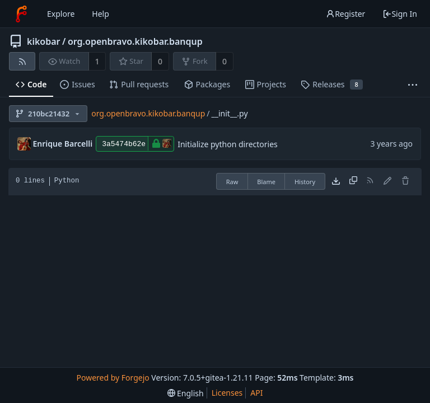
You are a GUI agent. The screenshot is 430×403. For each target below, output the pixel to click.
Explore (60, 13)
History (305, 181)
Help (100, 13)
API (256, 392)
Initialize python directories (227, 144)
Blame (266, 181)
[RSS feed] (22, 61)
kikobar (43, 41)
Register (345, 13)
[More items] (412, 85)
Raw (232, 181)
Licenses (227, 392)
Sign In (399, 13)
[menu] (185, 393)
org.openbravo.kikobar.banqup (135, 41)
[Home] (21, 14)
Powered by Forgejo (112, 377)
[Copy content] (353, 181)
